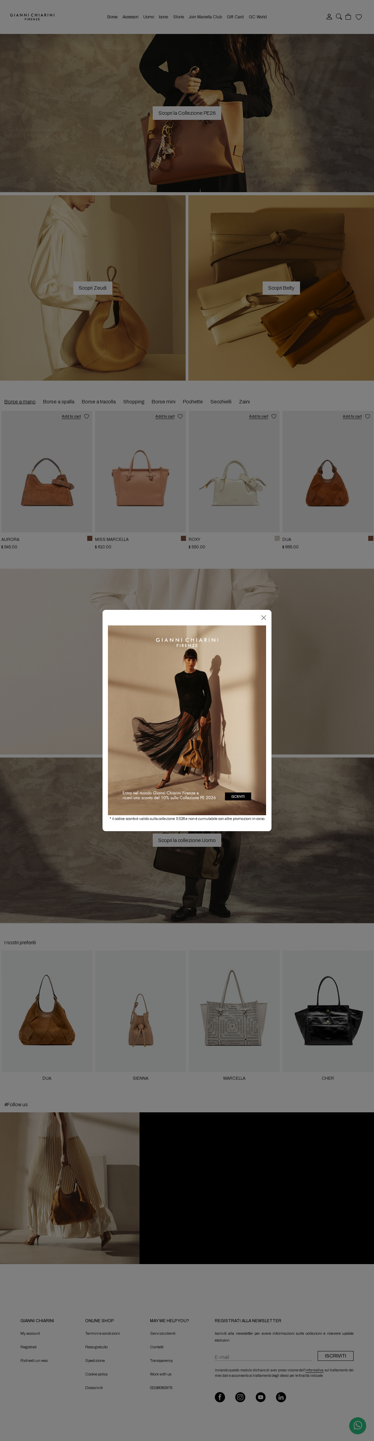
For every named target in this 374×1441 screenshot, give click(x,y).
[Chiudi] (264, 618)
